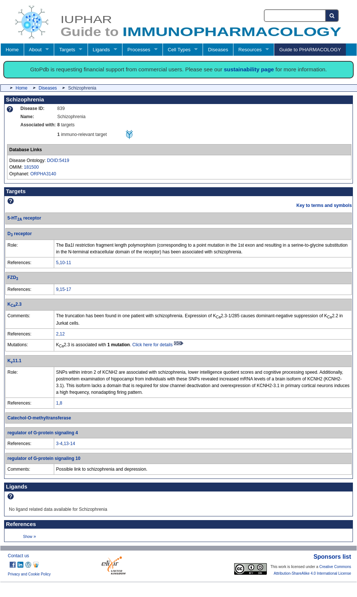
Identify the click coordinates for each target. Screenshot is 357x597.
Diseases (218, 49)
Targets (67, 49)
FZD (12, 277)
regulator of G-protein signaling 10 (44, 458)
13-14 (69, 443)
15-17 (65, 289)
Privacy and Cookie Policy (29, 574)
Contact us (18, 555)
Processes (138, 49)
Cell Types (179, 49)
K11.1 (14, 360)
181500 (31, 167)
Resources (250, 49)
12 (62, 334)
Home (12, 49)
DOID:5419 (58, 160)
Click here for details (157, 344)
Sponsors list (332, 557)
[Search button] (332, 15)
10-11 (65, 262)
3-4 (59, 443)
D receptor (19, 233)
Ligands (101, 49)
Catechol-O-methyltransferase (39, 418)
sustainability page (249, 69)
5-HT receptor (24, 218)
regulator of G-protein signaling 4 (42, 432)
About (35, 49)
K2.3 (14, 304)
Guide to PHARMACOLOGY (310, 49)
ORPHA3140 (43, 173)
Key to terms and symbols (324, 205)
